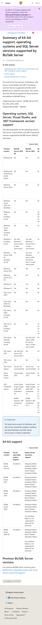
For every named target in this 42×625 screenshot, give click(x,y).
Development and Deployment (17, 33)
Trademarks (20, 615)
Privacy (24, 612)
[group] (21, 281)
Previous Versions (22, 608)
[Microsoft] (21, 3)
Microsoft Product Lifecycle (16, 14)
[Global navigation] (2, 3)
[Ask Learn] (33, 33)
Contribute (15, 612)
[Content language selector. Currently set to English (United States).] (14, 592)
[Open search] (32, 3)
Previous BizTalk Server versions (15, 77)
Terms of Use (8, 615)
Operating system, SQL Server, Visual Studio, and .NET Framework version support (21, 70)
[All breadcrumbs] (5, 33)
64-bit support (9, 74)
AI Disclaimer (8, 608)
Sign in (38, 3)
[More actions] (37, 33)
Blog (6, 612)
